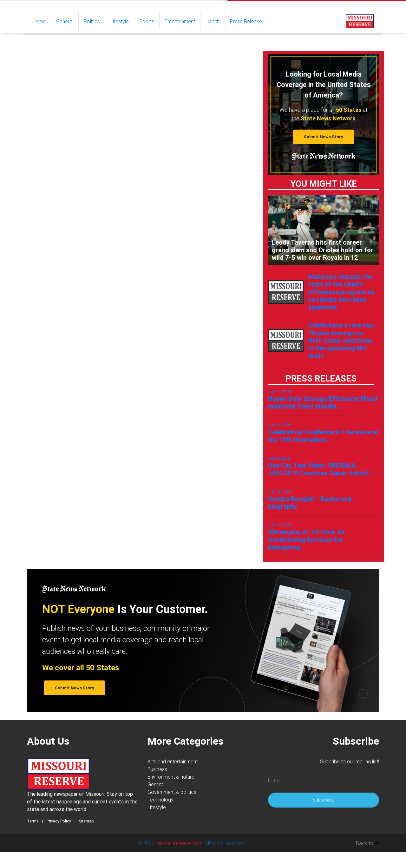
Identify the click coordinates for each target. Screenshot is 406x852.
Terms (33, 821)
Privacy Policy (59, 821)
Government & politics (171, 792)
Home (41, 20)
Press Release (246, 21)
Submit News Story (323, 136)
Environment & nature (170, 777)
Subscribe (323, 800)
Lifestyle (119, 21)
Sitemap (86, 821)
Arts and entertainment (172, 761)
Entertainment (180, 21)
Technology (160, 799)
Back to (367, 843)
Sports (146, 21)
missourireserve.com (179, 843)
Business (157, 769)
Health (212, 21)
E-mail (274, 780)
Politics (92, 21)
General (64, 21)
